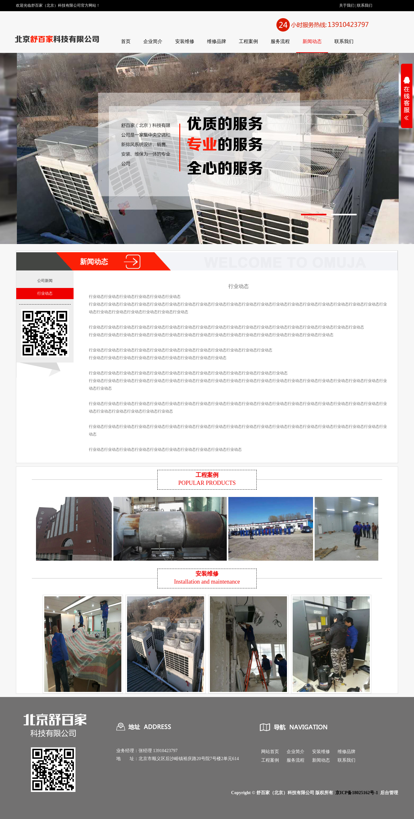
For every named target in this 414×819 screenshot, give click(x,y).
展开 (406, 102)
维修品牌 (216, 41)
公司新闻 (45, 280)
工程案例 (248, 41)
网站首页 (270, 751)
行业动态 (45, 293)
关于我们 (346, 5)
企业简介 (152, 41)
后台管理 (389, 792)
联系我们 (364, 5)
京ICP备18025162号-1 (356, 792)
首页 (126, 41)
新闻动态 (312, 41)
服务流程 (280, 41)
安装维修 (184, 41)
